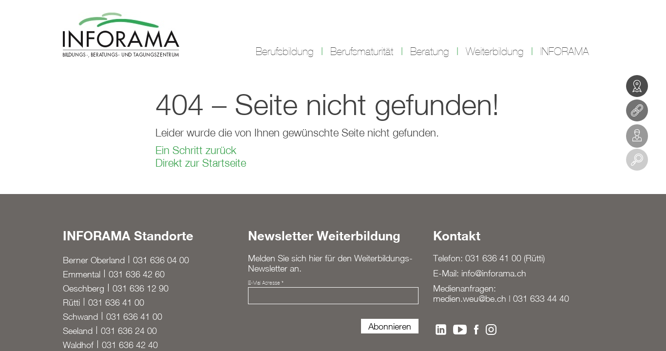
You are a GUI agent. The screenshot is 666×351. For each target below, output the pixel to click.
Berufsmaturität (361, 52)
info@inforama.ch (493, 273)
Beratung (429, 52)
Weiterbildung (494, 52)
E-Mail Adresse (266, 283)
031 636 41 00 (116, 302)
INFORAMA (564, 52)
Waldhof (78, 345)
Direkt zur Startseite (200, 162)
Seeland (78, 331)
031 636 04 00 (161, 260)
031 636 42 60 (137, 274)
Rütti (71, 302)
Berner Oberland (94, 260)
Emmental (81, 274)
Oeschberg (83, 288)
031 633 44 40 (541, 298)
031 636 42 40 (130, 345)
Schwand (80, 317)
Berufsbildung (284, 52)
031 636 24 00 (129, 331)
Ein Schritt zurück (195, 150)
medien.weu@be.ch (469, 298)
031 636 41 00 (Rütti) (505, 258)
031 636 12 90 (141, 288)
